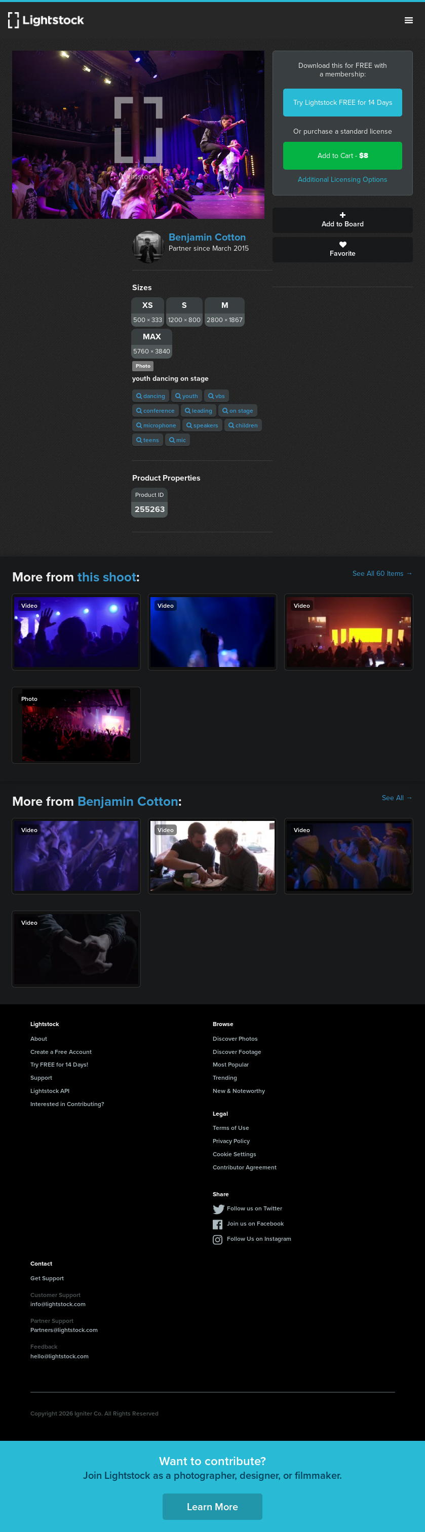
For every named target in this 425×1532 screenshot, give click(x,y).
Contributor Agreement (245, 1167)
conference (155, 410)
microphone (156, 425)
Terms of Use (231, 1127)
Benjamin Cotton (207, 237)
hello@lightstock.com (59, 1356)
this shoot (107, 576)
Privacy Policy (231, 1140)
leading (198, 410)
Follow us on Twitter (254, 1208)
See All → (397, 798)
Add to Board (343, 220)
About (38, 1038)
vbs (216, 395)
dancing (150, 395)
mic (177, 440)
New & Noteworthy (239, 1090)
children (243, 425)
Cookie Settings (234, 1154)
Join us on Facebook (255, 1223)
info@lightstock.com (58, 1304)
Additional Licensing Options (343, 179)
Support (41, 1077)
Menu (409, 20)
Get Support (47, 1278)
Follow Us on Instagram (259, 1238)
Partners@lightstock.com (64, 1329)
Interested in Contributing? (67, 1103)
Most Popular (231, 1064)
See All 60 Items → (383, 574)
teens (147, 440)
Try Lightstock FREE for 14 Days (343, 102)
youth (186, 395)
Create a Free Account (61, 1051)
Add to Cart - (343, 155)
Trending (225, 1077)
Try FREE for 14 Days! (59, 1064)
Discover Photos (235, 1038)
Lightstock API (49, 1090)
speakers (202, 425)
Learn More (212, 1506)
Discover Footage (237, 1051)
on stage (237, 410)
